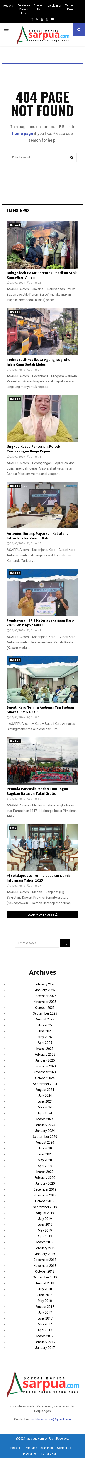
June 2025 (45, 1031)
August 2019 (45, 1213)
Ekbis (13, 828)
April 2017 (45, 1330)
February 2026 (45, 984)
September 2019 (45, 1207)
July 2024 (45, 1095)
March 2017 (44, 1336)
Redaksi (8, 5)
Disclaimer (54, 5)
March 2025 (44, 1048)
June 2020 (45, 1154)
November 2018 (45, 1265)
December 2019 (45, 1189)
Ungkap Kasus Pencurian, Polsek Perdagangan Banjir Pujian (33, 449)
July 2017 (45, 1312)
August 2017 (45, 1306)
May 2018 (45, 1301)
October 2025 (45, 1007)
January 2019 (45, 1254)
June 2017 (45, 1318)
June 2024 (45, 1101)
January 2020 (45, 1183)
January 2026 (45, 990)
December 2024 (45, 1066)
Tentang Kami (70, 7)
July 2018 (45, 1289)
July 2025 (45, 1025)
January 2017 (45, 1348)
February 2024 (45, 1125)
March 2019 (44, 1242)
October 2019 (45, 1201)
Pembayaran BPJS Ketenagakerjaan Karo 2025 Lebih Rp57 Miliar (40, 622)
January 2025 (45, 1060)
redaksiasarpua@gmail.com (51, 1419)
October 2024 (45, 1078)
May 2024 (45, 1107)
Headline (15, 312)
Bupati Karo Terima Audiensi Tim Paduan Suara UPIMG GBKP (40, 710)
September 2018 (45, 1277)
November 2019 (45, 1195)
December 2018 (45, 1260)
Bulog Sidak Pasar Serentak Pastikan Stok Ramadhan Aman (42, 275)
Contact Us (39, 7)
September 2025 (45, 1013)
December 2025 (45, 996)
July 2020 (45, 1148)
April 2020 (45, 1166)
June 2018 (45, 1295)
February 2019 (45, 1248)
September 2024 (45, 1084)
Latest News (18, 210)
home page (22, 133)
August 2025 (45, 1019)
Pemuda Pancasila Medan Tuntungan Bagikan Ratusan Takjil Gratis (37, 791)
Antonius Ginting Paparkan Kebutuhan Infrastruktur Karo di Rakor (38, 536)
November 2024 (45, 1072)
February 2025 (45, 1054)
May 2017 (45, 1324)
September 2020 (45, 1136)
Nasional (15, 225)
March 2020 (44, 1172)
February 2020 (45, 1177)
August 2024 (45, 1090)
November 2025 (45, 1002)
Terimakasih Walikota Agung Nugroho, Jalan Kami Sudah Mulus (39, 362)
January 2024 (45, 1131)
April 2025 (45, 1043)
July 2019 (45, 1219)
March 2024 (44, 1119)
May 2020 (45, 1160)
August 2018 (45, 1283)
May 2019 (45, 1230)
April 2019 (45, 1236)
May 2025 (45, 1037)
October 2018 (45, 1271)
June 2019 (45, 1224)
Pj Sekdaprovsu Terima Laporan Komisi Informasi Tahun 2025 (39, 878)
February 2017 (45, 1342)
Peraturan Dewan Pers (24, 9)
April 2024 (45, 1113)
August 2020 (45, 1142)
